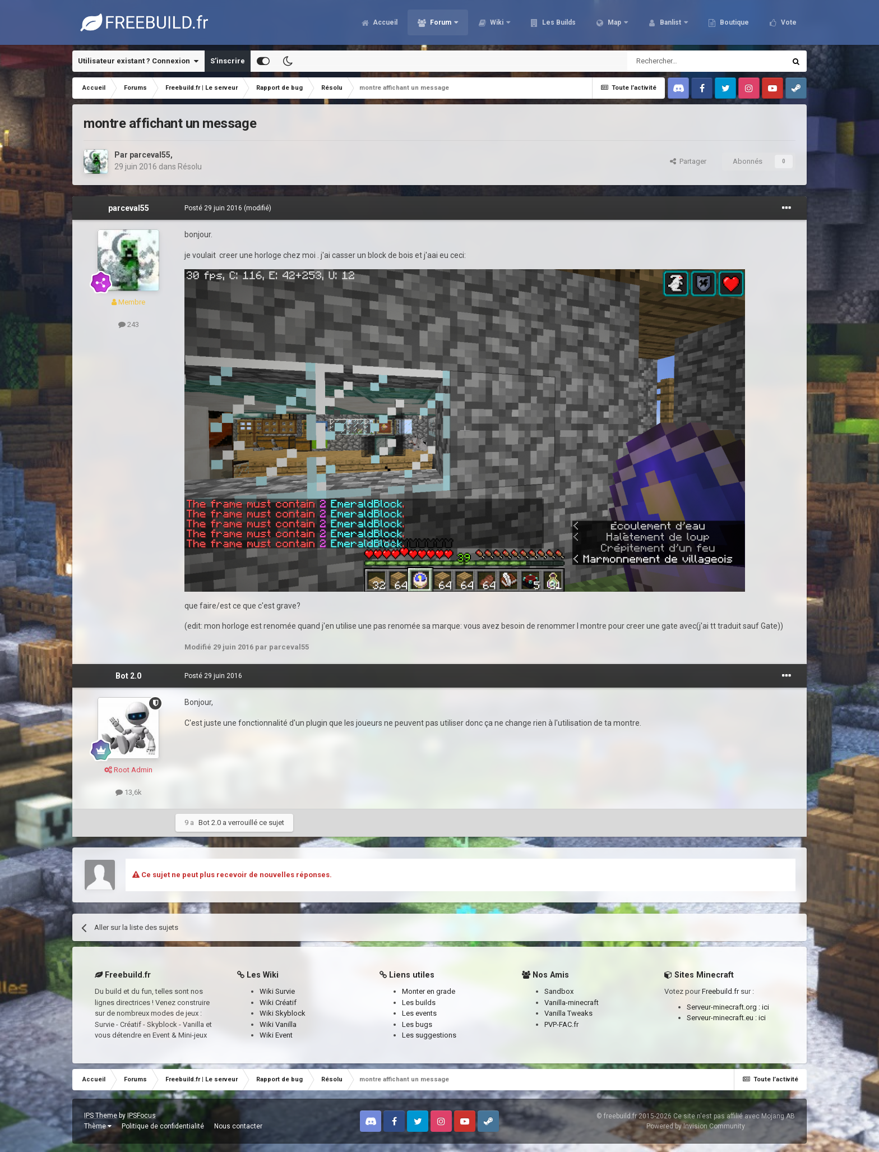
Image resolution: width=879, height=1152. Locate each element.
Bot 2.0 (128, 675)
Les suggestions (429, 1035)
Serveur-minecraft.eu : (722, 1017)
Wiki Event (276, 1035)
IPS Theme (100, 1115)
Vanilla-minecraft (571, 1002)
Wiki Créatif (278, 1002)
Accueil (384, 22)
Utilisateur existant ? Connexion (138, 61)
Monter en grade (428, 991)
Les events (419, 1013)
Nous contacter (238, 1126)
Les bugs (417, 1024)
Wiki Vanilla (278, 1024)
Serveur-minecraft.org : (724, 1007)
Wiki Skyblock (283, 1013)
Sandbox (558, 991)
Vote (788, 22)
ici (765, 1007)
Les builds (419, 1002)
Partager (688, 161)
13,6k (128, 792)
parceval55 (149, 154)
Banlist (670, 22)
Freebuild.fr (720, 991)
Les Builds (558, 22)
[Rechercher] (682, 61)
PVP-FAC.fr (561, 1024)
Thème (98, 1126)
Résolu (190, 166)
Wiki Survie (277, 991)
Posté (213, 208)
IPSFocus (141, 1115)
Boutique (733, 22)
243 (128, 324)
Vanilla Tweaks (568, 1013)
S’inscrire (227, 61)
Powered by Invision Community (695, 1126)
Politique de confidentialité (163, 1126)
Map (614, 22)
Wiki (496, 22)
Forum (440, 22)
